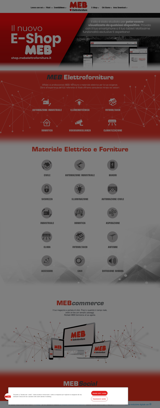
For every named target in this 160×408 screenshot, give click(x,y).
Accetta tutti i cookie (99, 393)
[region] (68, 396)
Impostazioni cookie (99, 398)
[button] (8, 396)
